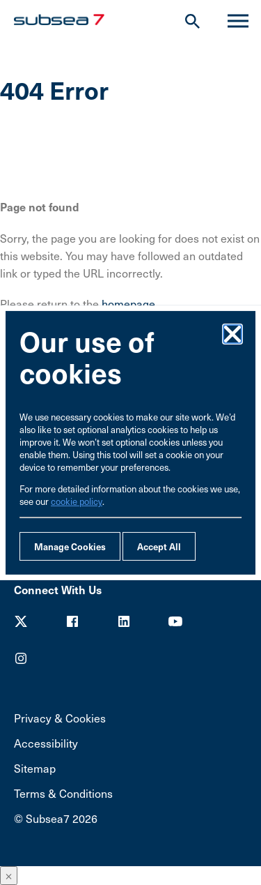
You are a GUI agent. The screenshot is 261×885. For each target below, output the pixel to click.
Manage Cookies (70, 546)
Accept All (159, 546)
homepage (128, 303)
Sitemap (35, 768)
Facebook (72, 621)
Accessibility (46, 743)
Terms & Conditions (63, 793)
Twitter (21, 621)
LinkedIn (124, 621)
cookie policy (76, 501)
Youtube (175, 621)
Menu (231, 21)
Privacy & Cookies (60, 718)
